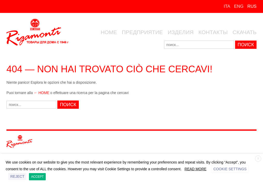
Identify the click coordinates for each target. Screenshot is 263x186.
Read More (195, 169)
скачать (245, 32)
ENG (238, 6)
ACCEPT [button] (37, 177)
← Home (41, 93)
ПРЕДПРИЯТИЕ (142, 32)
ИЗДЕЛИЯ (181, 32)
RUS (252, 6)
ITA (227, 6)
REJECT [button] (17, 176)
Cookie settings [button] (229, 169)
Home (109, 32)
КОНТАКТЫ (213, 32)
